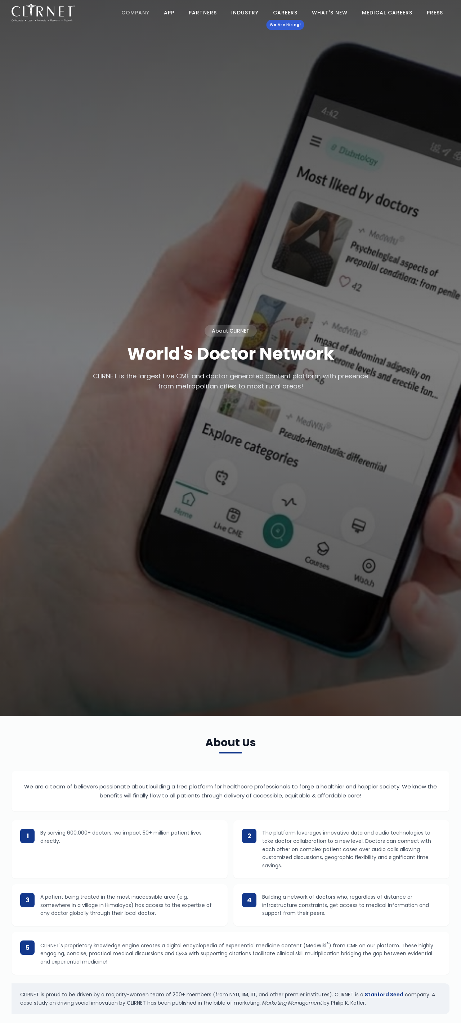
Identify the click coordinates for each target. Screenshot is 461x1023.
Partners (203, 12)
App (169, 12)
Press (435, 12)
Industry (245, 12)
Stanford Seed (384, 994)
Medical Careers (387, 12)
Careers (285, 14)
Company (135, 12)
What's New (330, 12)
